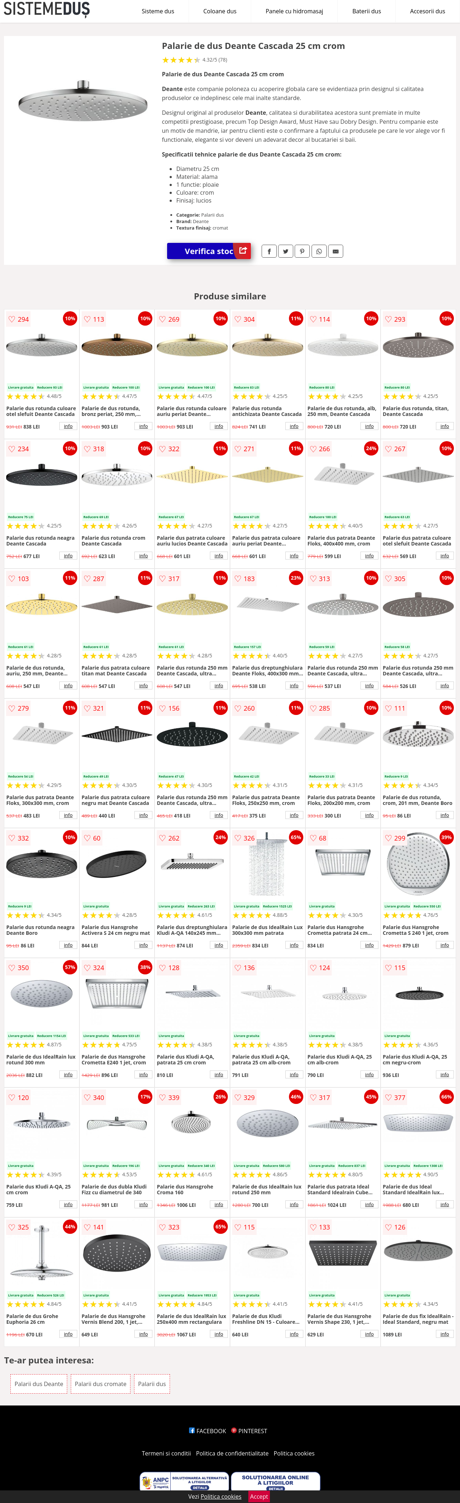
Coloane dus (219, 11)
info (68, 426)
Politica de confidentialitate (232, 1453)
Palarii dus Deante (38, 1384)
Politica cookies (294, 1453)
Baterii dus (366, 11)
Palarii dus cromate (100, 1384)
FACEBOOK (207, 1431)
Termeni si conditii (166, 1453)
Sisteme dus (158, 11)
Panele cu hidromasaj (294, 11)
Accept (259, 1496)
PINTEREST (249, 1431)
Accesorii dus (427, 11)
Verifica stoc (218, 251)
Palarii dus (152, 1384)
